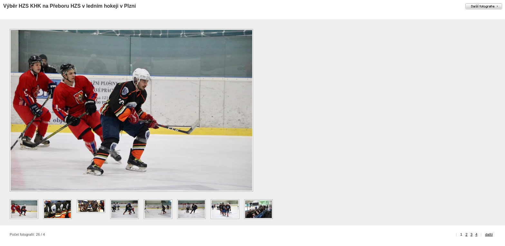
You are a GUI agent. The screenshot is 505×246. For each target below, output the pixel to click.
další (489, 234)
